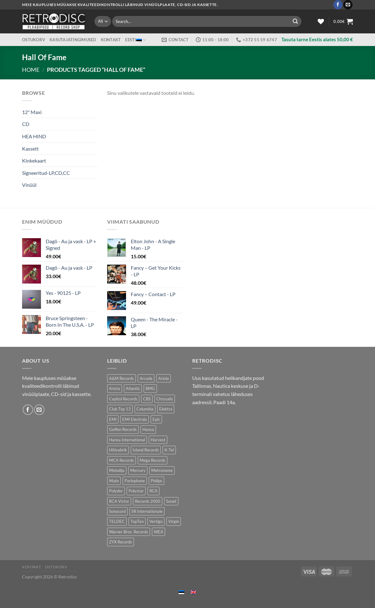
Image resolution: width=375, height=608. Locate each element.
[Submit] (295, 21)
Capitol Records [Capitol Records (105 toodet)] (123, 398)
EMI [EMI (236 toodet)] (113, 419)
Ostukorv (33, 39)
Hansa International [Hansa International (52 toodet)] (127, 439)
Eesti (135, 40)
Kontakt (111, 39)
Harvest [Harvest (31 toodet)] (158, 439)
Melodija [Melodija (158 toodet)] (116, 470)
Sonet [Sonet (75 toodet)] (171, 501)
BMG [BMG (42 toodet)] (150, 388)
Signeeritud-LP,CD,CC (46, 173)
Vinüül (29, 185)
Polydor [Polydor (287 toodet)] (116, 490)
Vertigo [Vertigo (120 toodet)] (156, 521)
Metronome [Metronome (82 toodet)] (162, 470)
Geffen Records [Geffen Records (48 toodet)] (123, 429)
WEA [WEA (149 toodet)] (158, 531)
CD (25, 124)
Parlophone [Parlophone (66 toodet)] (134, 480)
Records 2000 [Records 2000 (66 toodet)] (147, 501)
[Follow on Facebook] (338, 4)
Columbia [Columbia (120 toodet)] (144, 408)
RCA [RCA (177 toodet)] (153, 490)
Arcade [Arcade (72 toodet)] (146, 378)
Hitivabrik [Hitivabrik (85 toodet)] (118, 449)
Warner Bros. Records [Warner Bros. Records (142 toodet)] (128, 531)
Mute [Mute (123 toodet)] (114, 480)
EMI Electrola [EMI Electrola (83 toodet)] (134, 419)
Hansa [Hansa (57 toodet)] (148, 429)
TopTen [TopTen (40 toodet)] (137, 521)
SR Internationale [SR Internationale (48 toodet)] (147, 511)
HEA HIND (34, 136)
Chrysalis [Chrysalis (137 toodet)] (164, 398)
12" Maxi (32, 112)
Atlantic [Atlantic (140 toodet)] (133, 388)
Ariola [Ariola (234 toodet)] (163, 378)
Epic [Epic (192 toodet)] (156, 419)
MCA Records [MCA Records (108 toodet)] (121, 460)
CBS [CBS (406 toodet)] (147, 398)
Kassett (30, 149)
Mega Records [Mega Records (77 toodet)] (152, 460)
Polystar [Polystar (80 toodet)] (136, 490)
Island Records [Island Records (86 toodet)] (146, 449)
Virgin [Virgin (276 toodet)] (173, 521)
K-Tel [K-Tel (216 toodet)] (169, 449)
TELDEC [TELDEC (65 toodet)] (117, 521)
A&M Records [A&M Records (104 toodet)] (121, 378)
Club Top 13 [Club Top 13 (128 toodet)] (120, 408)
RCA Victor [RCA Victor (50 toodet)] (119, 501)
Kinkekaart (34, 160)
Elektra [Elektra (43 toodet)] (165, 408)
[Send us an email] (347, 4)
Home (30, 69)
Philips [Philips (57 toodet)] (156, 480)
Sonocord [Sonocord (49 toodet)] (117, 511)
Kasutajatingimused (72, 39)
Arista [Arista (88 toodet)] (114, 388)
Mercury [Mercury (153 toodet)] (138, 470)
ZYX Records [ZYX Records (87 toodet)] (120, 541)
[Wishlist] (321, 21)
